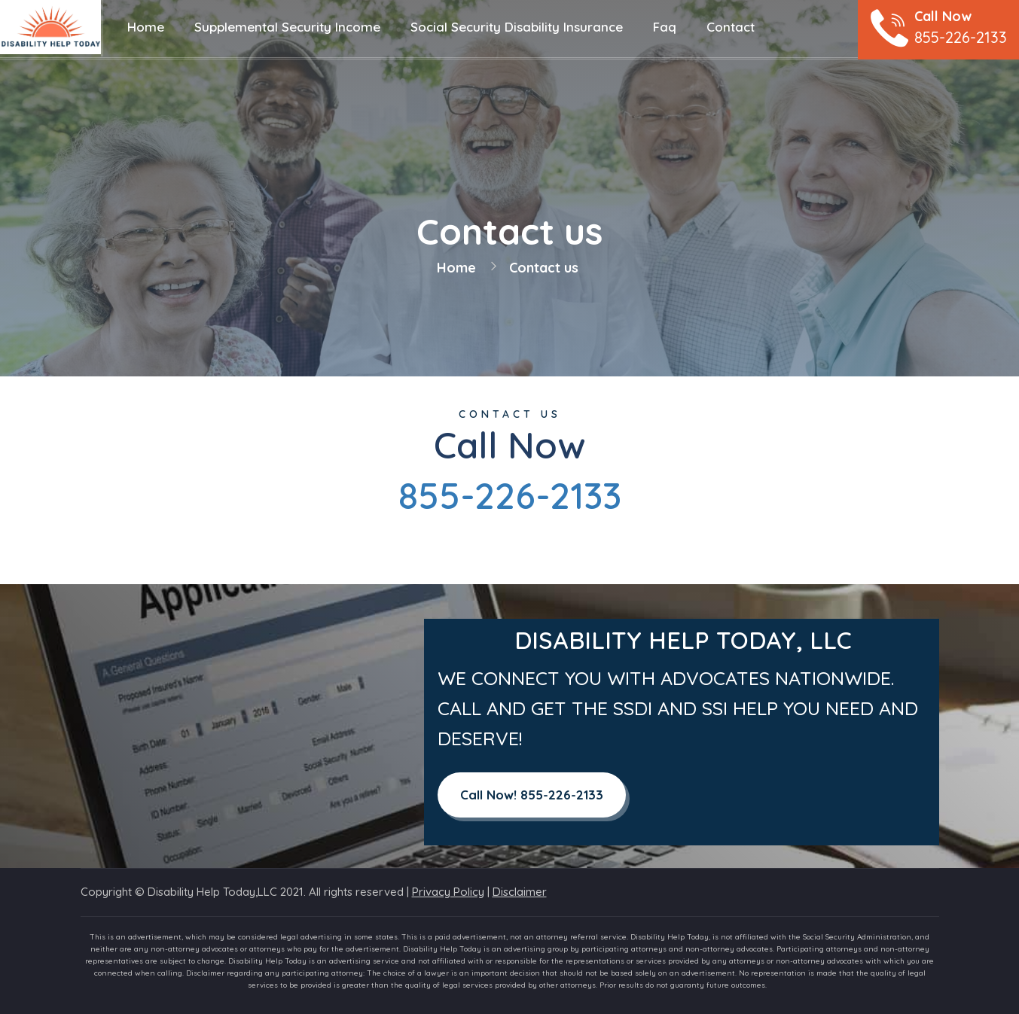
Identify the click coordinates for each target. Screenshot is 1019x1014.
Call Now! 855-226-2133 (531, 794)
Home (456, 267)
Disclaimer (520, 892)
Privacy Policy (448, 892)
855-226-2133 (509, 495)
